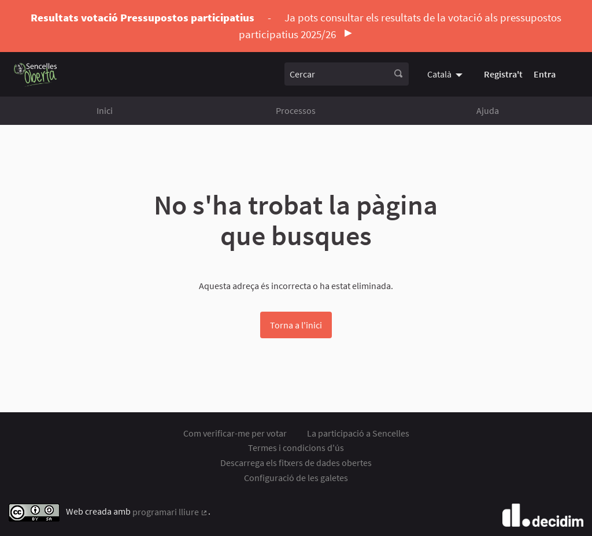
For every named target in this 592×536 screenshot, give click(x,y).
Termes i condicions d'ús (296, 447)
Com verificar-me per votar (235, 433)
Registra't (503, 74)
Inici (105, 110)
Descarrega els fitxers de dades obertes (296, 462)
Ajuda (487, 110)
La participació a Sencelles (358, 433)
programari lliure (170, 511)
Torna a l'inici (296, 325)
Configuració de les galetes (296, 477)
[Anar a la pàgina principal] (35, 74)
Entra (545, 74)
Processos (296, 110)
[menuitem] (446, 74)
